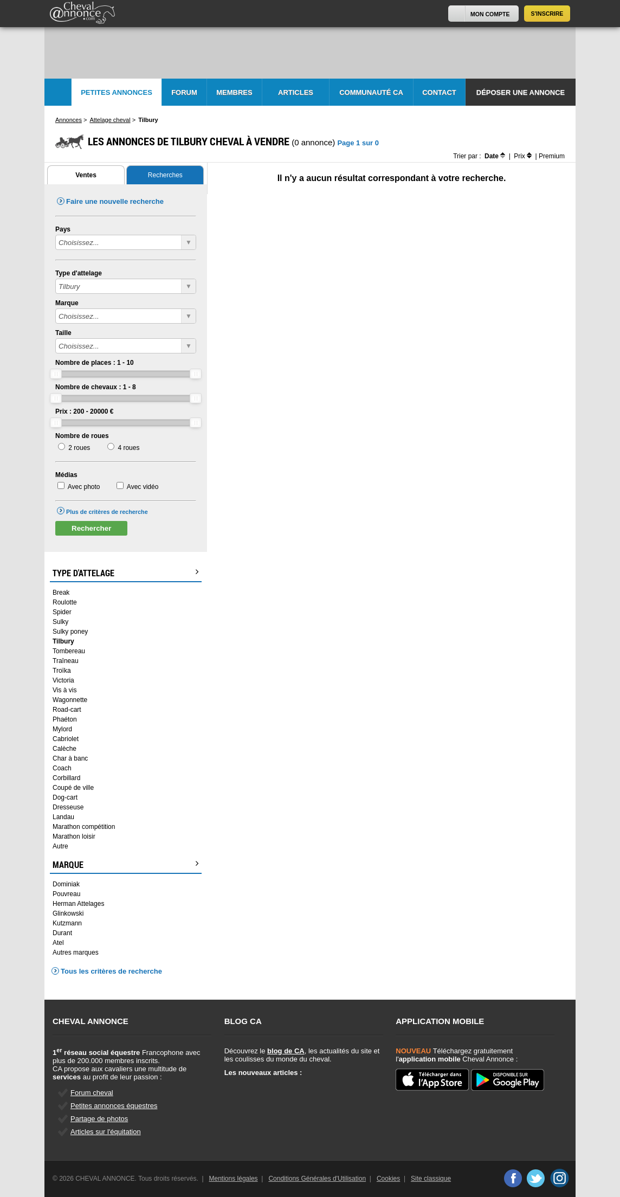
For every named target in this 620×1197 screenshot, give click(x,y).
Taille (63, 333)
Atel (58, 943)
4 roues (128, 448)
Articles (295, 92)
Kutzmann (67, 923)
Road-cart (67, 709)
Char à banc (70, 758)
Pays (62, 229)
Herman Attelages (78, 904)
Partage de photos (99, 1119)
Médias (66, 475)
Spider (62, 612)
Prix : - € (84, 411)
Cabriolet (66, 739)
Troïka (62, 670)
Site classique (431, 1178)
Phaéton (65, 719)
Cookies (388, 1178)
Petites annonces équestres (113, 1106)
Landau (63, 817)
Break (61, 592)
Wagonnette (70, 700)
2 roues (79, 448)
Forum (184, 92)
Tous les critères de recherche (111, 971)
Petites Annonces (116, 92)
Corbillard (66, 778)
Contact (439, 92)
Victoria (63, 680)
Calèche (64, 748)
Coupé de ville (73, 787)
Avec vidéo (142, 487)
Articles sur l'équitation (105, 1132)
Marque (67, 303)
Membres (234, 92)
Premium (552, 156)
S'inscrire (547, 13)
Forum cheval (91, 1093)
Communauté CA (371, 92)
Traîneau (66, 661)
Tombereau (69, 651)
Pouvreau (66, 894)
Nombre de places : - (94, 362)
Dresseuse (68, 807)
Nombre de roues (82, 436)
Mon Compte (489, 14)
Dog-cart (65, 797)
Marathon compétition (84, 827)
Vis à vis (64, 690)
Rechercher (91, 528)
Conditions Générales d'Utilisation (317, 1178)
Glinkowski (68, 913)
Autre (60, 846)
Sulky (60, 622)
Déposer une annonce (520, 92)
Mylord (62, 729)
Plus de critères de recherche (107, 512)
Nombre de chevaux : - (95, 387)
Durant (62, 933)
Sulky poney (70, 631)
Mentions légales (233, 1178)
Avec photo (84, 487)
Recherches (165, 175)
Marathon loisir (74, 836)
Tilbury (63, 641)
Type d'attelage (78, 273)
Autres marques (76, 952)
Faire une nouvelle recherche (115, 201)
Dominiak (66, 884)
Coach (62, 768)
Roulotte (65, 602)
